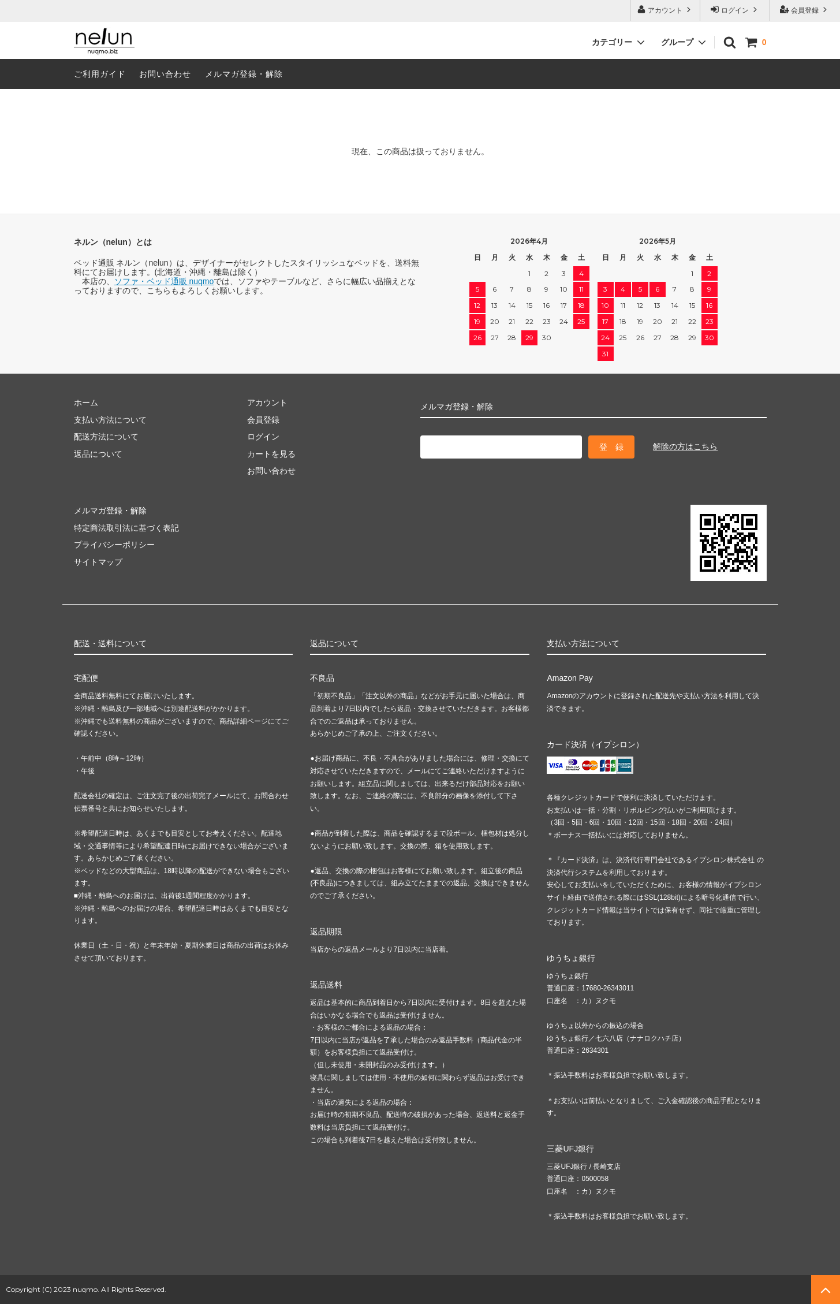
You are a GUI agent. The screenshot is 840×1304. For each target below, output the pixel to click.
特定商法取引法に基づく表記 (126, 527)
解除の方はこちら (685, 446)
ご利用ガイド (100, 74)
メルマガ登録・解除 (244, 74)
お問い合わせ (165, 74)
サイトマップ (98, 562)
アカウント (665, 9)
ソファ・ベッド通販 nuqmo (164, 281)
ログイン (735, 9)
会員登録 (805, 9)
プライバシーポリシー (114, 544)
